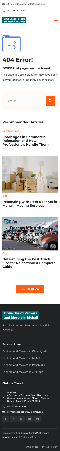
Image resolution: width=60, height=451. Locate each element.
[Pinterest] (37, 419)
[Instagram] (21, 419)
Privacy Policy (50, 446)
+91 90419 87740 (16, 10)
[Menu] (56, 20)
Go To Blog (30, 288)
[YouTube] (29, 419)
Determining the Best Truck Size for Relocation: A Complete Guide (29, 263)
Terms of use (31, 446)
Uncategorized (10, 130)
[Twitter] (13, 419)
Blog (5, 195)
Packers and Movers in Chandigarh (24, 351)
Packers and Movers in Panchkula (23, 365)
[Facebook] (5, 419)
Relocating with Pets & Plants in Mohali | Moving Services (29, 204)
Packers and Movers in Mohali (21, 358)
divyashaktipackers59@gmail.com (26, 4)
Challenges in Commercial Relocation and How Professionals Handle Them (25, 140)
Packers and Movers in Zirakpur (22, 371)
